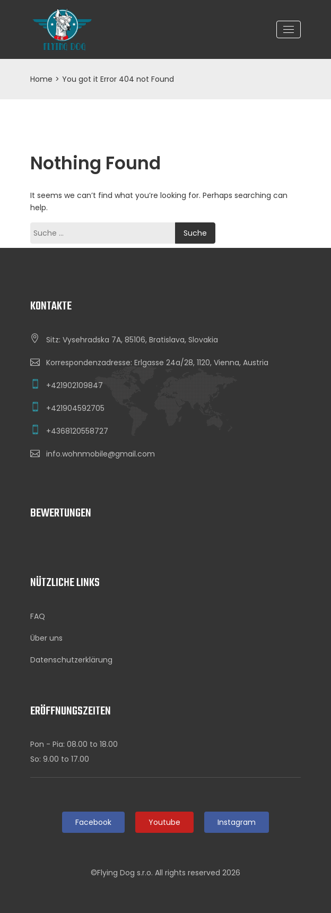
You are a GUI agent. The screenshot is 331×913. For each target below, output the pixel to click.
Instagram (236, 822)
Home (41, 79)
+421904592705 (75, 408)
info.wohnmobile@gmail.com (100, 454)
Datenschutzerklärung (71, 659)
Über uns (46, 638)
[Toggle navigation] (288, 29)
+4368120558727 (77, 431)
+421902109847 (74, 385)
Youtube (164, 822)
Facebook (93, 822)
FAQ (37, 616)
